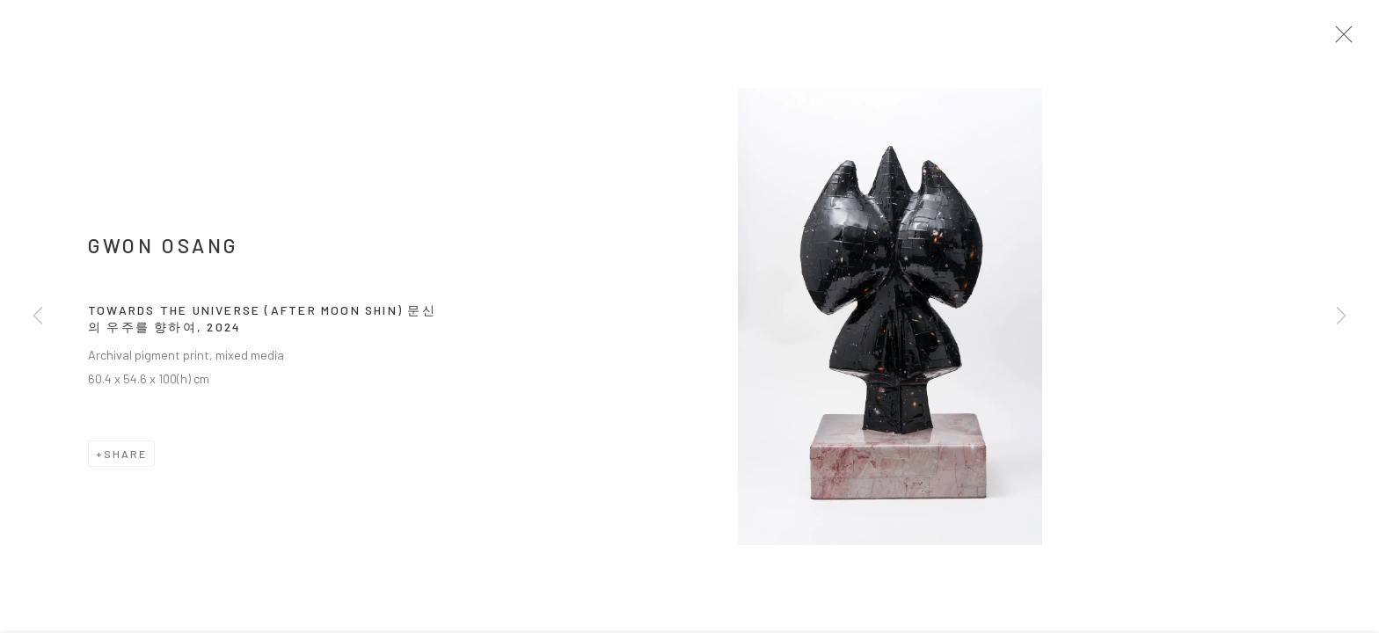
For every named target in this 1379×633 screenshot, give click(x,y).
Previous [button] (38, 316)
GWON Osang (163, 250)
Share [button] (125, 458)
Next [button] (1341, 316)
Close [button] (1345, 39)
